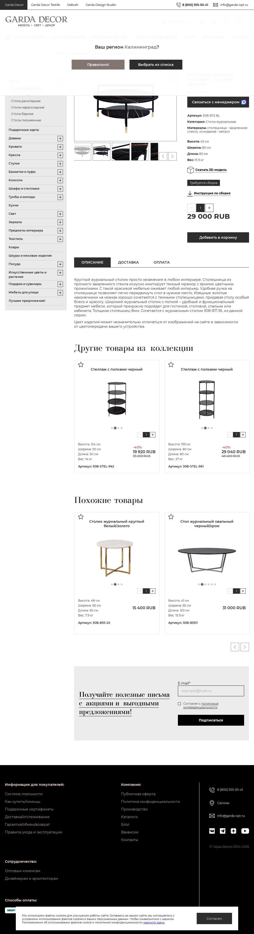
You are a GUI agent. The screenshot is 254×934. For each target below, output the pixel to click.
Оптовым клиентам (22, 871)
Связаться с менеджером (219, 102)
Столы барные (22, 114)
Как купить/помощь (22, 801)
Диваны (15, 138)
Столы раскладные (26, 101)
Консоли (15, 180)
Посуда (14, 264)
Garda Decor (14, 5)
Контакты (129, 840)
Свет (12, 214)
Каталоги (129, 817)
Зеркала (15, 222)
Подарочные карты (24, 130)
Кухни (13, 205)
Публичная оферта (138, 794)
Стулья (14, 163)
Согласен (214, 918)
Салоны (223, 803)
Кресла (14, 155)
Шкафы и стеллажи (24, 188)
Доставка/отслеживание (27, 817)
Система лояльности (24, 794)
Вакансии (130, 832)
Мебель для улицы (24, 292)
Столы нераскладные (27, 107)
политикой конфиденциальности (200, 705)
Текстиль (16, 239)
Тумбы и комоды (22, 197)
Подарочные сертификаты (29, 809)
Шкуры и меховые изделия (30, 255)
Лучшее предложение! (27, 301)
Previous (235, 647)
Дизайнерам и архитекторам (31, 878)
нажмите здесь (154, 922)
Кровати (15, 146)
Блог (125, 824)
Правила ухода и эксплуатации (33, 832)
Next (245, 647)
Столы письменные (26, 120)
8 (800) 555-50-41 (195, 5)
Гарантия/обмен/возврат (27, 824)
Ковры (14, 247)
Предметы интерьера (26, 230)
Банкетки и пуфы (22, 172)
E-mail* (184, 683)
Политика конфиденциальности (150, 801)
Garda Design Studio (101, 5)
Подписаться (211, 720)
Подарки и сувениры (25, 284)
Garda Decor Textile (45, 5)
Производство (134, 809)
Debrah (72, 5)
